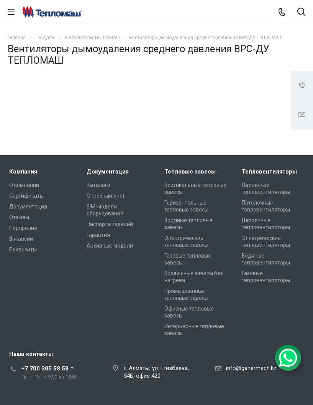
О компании (24, 185)
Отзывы (19, 217)
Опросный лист (106, 196)
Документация (28, 206)
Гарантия (98, 235)
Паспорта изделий (110, 224)
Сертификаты (26, 196)
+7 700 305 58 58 (45, 368)
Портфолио (23, 228)
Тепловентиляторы (269, 171)
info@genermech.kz (251, 368)
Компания (23, 171)
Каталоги (98, 185)
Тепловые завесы (190, 171)
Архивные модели (110, 246)
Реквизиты (23, 249)
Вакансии (21, 239)
